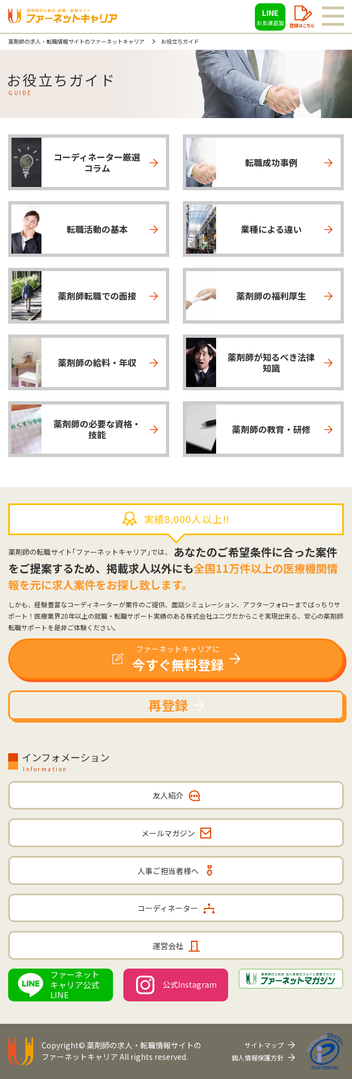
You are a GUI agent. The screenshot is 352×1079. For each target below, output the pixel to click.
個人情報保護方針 (257, 1057)
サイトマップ (264, 1044)
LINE (270, 17)
